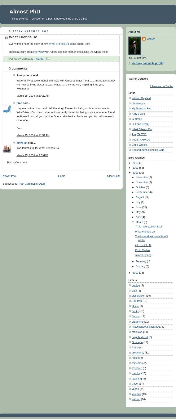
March (140, 222)
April (139, 217)
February (141, 261)
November (142, 182)
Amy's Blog (138, 113)
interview (38, 51)
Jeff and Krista (140, 124)
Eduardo (137, 300)
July (138, 202)
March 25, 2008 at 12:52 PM (33, 135)
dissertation (138, 295)
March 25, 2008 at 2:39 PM (32, 155)
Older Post (113, 176)
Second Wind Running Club (148, 149)
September (142, 192)
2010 (136, 163)
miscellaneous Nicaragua (146, 326)
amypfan (22, 142)
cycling (136, 285)
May (138, 212)
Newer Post (9, 176)
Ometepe (137, 342)
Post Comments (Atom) (32, 183)
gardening (138, 321)
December (142, 177)
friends (136, 316)
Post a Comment (17, 162)
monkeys (137, 332)
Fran (19, 103)
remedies (137, 363)
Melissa (150, 39)
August (140, 197)
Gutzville (137, 119)
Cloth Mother (142, 250)
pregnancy (138, 352)
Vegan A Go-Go (141, 139)
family (135, 311)
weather (136, 394)
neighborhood (140, 337)
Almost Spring (143, 255)
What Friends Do (23, 37)
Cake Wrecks (140, 144)
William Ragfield (141, 98)
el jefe (135, 306)
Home (61, 176)
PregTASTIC (139, 134)
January (141, 266)
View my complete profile (147, 63)
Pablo (135, 347)
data (134, 290)
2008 (136, 172)
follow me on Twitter (161, 86)
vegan (135, 388)
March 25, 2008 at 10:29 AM (33, 95)
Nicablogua (138, 103)
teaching (137, 378)
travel (135, 383)
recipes (136, 357)
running (136, 373)
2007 (136, 272)
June (139, 207)
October (141, 187)
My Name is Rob (141, 108)
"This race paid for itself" (149, 226)
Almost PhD (24, 11)
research (137, 368)
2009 (136, 167)
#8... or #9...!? (143, 245)
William (136, 399)
